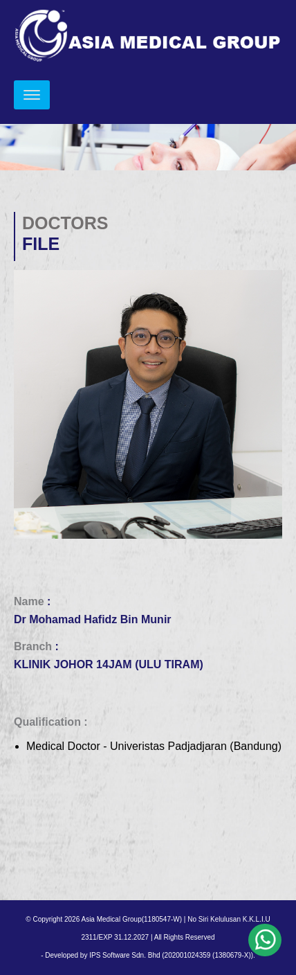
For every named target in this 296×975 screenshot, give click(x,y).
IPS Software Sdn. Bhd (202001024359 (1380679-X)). (172, 955)
